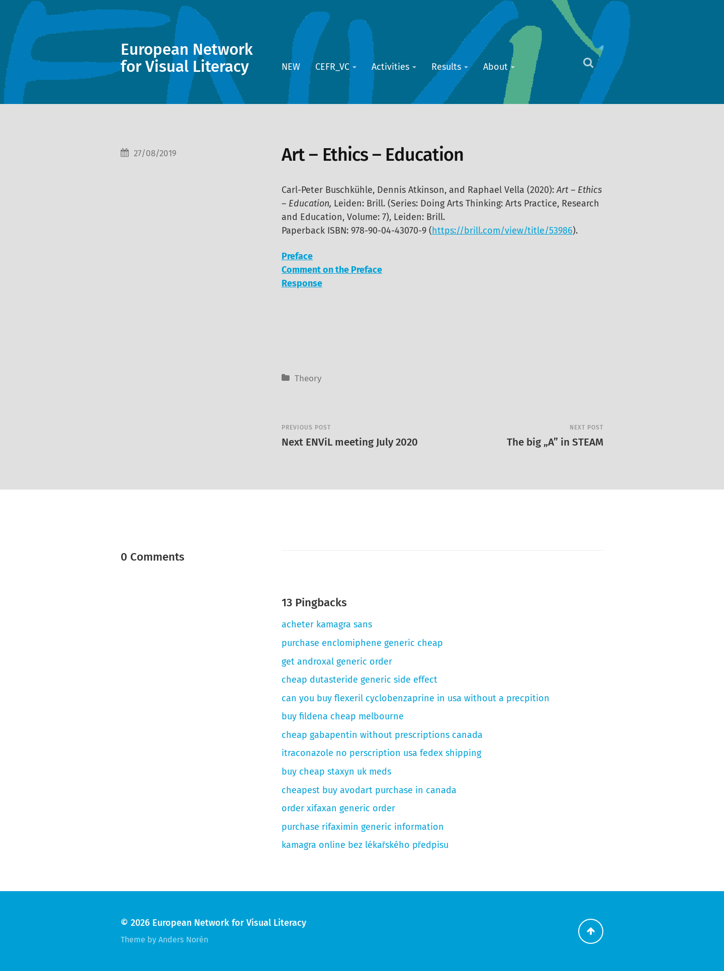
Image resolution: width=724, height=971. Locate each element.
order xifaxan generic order (338, 808)
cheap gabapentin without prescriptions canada (382, 734)
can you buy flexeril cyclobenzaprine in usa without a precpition (416, 698)
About (495, 66)
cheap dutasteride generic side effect (359, 679)
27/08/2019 (155, 153)
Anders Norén (183, 939)
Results (446, 66)
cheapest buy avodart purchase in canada (369, 790)
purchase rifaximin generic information (363, 826)
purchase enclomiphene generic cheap (362, 643)
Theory (308, 378)
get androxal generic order (337, 661)
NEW (291, 66)
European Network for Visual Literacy (187, 58)
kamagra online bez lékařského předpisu (365, 844)
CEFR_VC (332, 66)
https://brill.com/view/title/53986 (502, 230)
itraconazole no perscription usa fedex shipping (381, 753)
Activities (390, 66)
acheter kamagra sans (327, 624)
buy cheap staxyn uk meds (336, 771)
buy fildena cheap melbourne (343, 716)
